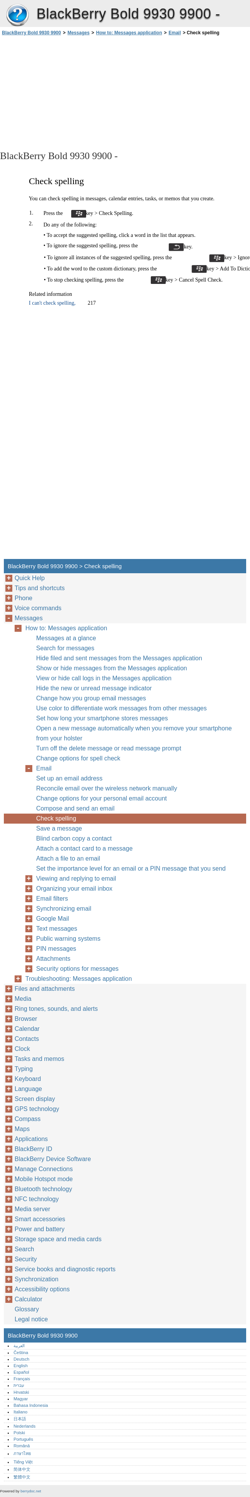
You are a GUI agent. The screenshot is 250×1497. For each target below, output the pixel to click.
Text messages (56, 928)
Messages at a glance (66, 638)
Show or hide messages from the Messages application (111, 668)
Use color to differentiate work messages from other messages (121, 708)
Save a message (59, 828)
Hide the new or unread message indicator (94, 688)
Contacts (27, 1038)
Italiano (20, 1412)
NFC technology (37, 1199)
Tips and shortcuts (40, 588)
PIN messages (56, 948)
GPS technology (37, 1109)
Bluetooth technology (43, 1189)
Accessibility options (42, 1289)
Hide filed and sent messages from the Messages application (119, 658)
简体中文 (21, 1469)
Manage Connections (44, 1169)
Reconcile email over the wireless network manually (106, 788)
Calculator (28, 1299)
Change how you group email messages (91, 698)
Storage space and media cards (58, 1239)
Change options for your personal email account (101, 798)
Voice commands (38, 608)
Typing (24, 1069)
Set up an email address (69, 778)
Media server (32, 1209)
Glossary (27, 1309)
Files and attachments (45, 988)
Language (28, 1089)
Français (21, 1378)
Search (24, 1249)
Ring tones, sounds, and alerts (56, 1008)
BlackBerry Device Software (53, 1159)
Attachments (53, 958)
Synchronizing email (63, 908)
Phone (23, 598)
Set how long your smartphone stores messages (102, 718)
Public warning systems (68, 938)
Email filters (52, 898)
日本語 (19, 1418)
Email (174, 32)
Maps (22, 1129)
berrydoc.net (30, 1491)
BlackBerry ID (33, 1149)
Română (21, 1445)
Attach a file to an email (68, 858)
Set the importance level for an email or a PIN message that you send (131, 868)
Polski (19, 1432)
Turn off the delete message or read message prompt (108, 748)
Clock (22, 1049)
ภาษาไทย (22, 1453)
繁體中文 (21, 1477)
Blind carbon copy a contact (74, 838)
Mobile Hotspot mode (44, 1179)
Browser (26, 1018)
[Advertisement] (68, 92)
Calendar (27, 1028)
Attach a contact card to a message (84, 848)
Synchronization (36, 1279)
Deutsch (21, 1359)
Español (21, 1372)
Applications (31, 1139)
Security (26, 1259)
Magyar (20, 1398)
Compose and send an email (75, 808)
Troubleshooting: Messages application (78, 978)
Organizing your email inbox (74, 888)
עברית (18, 1385)
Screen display (35, 1099)
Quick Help (30, 578)
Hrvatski (21, 1392)
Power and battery (40, 1229)
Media (23, 998)
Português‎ (23, 1439)
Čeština (20, 1352)
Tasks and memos (39, 1059)
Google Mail (52, 918)
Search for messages (65, 648)
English (20, 1365)
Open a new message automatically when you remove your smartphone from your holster (134, 733)
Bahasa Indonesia (30, 1405)
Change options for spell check (78, 758)
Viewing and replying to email (76, 878)
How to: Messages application (129, 32)
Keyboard (28, 1079)
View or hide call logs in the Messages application (104, 678)
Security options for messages (77, 968)
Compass (28, 1119)
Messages (78, 32)
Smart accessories (40, 1219)
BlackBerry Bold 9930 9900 (17, 15)
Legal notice (31, 1319)
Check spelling (56, 818)
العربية (19, 1345)
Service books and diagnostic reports (65, 1269)
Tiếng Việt (22, 1462)
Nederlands (24, 1426)
